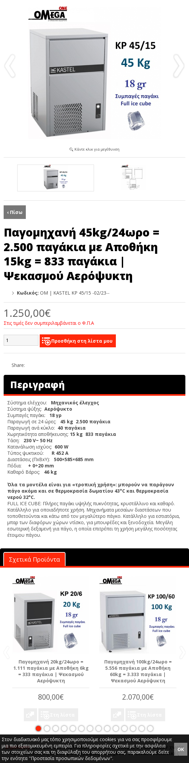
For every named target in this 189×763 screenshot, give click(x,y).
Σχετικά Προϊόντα (34, 559)
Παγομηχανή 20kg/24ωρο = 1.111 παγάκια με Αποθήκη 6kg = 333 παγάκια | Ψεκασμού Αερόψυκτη (51, 671)
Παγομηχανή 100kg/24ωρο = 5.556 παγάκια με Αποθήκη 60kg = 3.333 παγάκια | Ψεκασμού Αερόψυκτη (138, 671)
